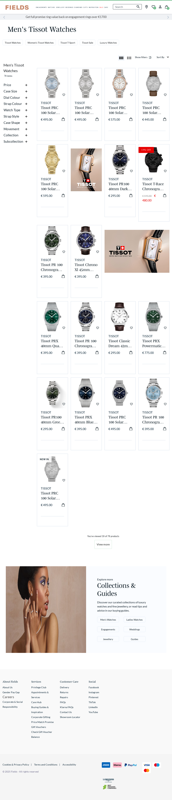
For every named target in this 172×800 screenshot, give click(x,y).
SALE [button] (101, 7)
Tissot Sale (87, 42)
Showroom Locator (70, 717)
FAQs (63, 702)
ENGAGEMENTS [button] (41, 7)
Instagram (94, 692)
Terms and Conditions (45, 764)
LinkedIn (93, 707)
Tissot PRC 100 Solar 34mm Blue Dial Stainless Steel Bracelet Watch (52, 110)
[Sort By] (163, 57)
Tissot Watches (13, 42)
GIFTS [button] (85, 7)
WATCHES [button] (51, 7)
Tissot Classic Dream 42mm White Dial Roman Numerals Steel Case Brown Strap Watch (119, 343)
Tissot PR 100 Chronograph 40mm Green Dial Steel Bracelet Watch (52, 267)
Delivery (64, 687)
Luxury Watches (108, 42)
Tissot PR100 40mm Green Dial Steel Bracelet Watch (51, 420)
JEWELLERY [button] (60, 7)
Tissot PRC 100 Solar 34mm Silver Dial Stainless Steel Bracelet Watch (86, 110)
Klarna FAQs (66, 707)
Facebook (94, 687)
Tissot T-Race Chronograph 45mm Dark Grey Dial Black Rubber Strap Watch (153, 186)
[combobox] (127, 6)
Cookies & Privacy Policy (16, 764)
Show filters (141, 57)
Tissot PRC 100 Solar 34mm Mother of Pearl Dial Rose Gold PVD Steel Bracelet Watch (117, 110)
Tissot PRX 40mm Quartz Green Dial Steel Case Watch (52, 343)
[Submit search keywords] (138, 6)
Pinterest (93, 697)
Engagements (108, 629)
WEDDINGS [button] (69, 7)
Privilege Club (38, 687)
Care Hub (36, 702)
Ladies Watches (134, 619)
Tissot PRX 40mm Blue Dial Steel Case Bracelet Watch (86, 420)
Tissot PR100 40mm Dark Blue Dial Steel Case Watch (118, 186)
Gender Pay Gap (11, 692)
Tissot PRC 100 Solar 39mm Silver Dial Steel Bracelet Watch (51, 496)
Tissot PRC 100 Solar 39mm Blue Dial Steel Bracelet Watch (117, 420)
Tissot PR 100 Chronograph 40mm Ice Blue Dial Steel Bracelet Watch (153, 420)
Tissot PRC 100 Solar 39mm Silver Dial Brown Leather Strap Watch (153, 110)
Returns (64, 692)
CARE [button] (106, 7)
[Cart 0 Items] (166, 6)
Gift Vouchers (38, 727)
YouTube (93, 712)
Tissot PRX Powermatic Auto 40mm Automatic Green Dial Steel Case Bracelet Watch (152, 343)
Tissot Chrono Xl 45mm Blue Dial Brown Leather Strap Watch (86, 267)
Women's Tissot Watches (40, 42)
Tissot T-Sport (67, 42)
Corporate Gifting (40, 717)
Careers (8, 697)
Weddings (134, 629)
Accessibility (69, 764)
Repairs (64, 697)
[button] (160, 6)
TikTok (92, 702)
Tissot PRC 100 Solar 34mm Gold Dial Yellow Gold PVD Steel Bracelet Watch (52, 186)
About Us (7, 687)
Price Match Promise (42, 722)
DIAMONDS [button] (78, 7)
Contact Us (66, 712)
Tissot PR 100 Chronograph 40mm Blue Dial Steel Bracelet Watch (86, 343)
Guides (134, 639)
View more (103, 544)
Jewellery (108, 639)
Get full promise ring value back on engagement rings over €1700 (86, 17)
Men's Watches (108, 619)
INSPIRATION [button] (94, 7)
